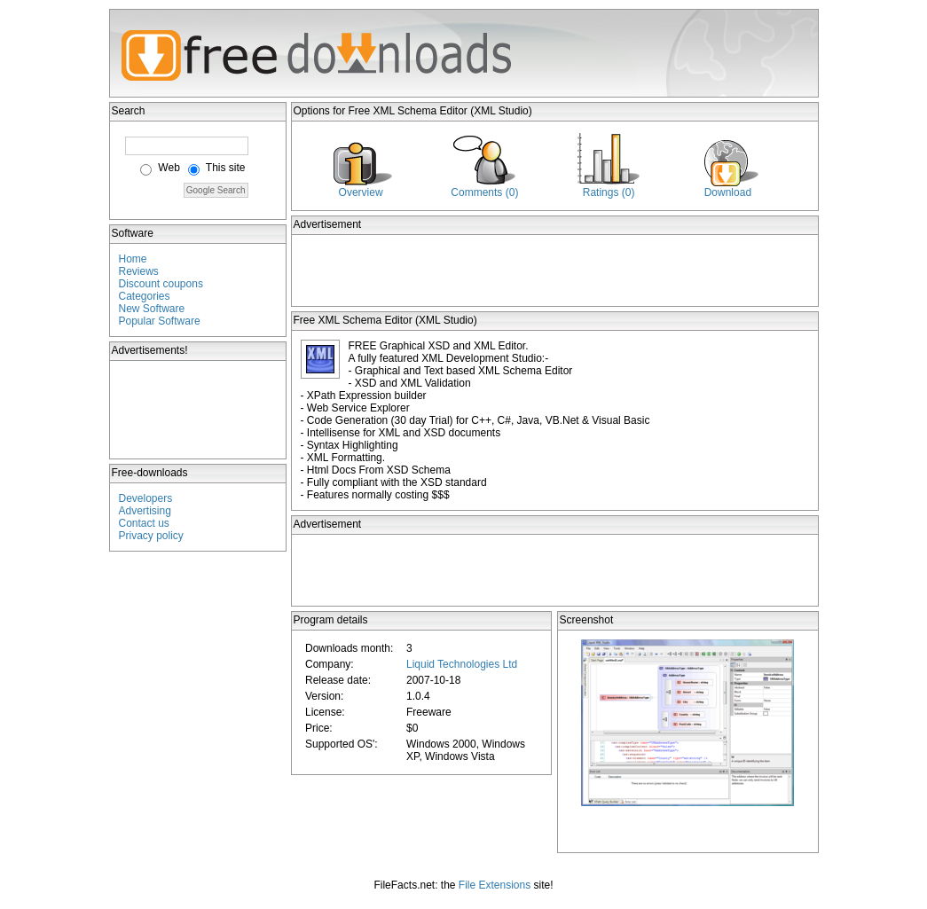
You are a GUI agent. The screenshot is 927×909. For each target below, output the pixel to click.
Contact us (144, 523)
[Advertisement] (199, 410)
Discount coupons (161, 284)
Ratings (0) (609, 192)
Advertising (145, 511)
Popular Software (159, 321)
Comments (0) (484, 192)
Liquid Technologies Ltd (461, 664)
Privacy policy (151, 535)
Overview (361, 192)
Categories (144, 296)
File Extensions (494, 885)
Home (133, 259)
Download (727, 192)
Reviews (139, 271)
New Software (152, 308)
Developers (146, 498)
